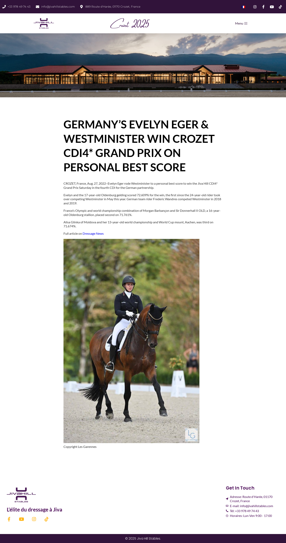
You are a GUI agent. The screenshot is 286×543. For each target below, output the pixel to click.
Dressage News (93, 233)
